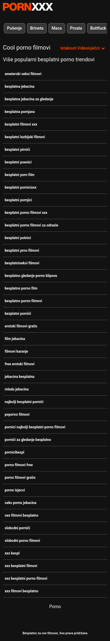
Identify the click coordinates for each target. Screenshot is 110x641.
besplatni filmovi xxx (21, 124)
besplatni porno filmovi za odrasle (31, 225)
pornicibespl (14, 452)
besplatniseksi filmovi (22, 263)
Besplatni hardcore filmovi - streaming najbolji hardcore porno (28, 7)
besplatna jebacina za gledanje (29, 99)
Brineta (36, 28)
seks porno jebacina (20, 503)
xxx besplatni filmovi (21, 566)
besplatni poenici (18, 162)
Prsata (76, 28)
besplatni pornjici (18, 200)
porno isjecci (15, 490)
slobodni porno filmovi (22, 541)
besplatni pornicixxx (20, 187)
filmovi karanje (16, 351)
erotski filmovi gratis (21, 326)
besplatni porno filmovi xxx (26, 213)
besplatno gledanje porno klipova (31, 276)
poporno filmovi (17, 414)
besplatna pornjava (20, 112)
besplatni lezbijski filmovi (25, 137)
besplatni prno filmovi (22, 250)
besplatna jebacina (19, 86)
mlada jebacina (17, 389)
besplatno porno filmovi (23, 301)
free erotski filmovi (20, 364)
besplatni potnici (18, 238)
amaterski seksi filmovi (23, 74)
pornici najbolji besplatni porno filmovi (35, 427)
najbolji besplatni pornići (24, 402)
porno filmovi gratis (20, 478)
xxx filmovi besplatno (21, 591)
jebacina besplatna (19, 377)
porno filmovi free (19, 465)
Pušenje (14, 28)
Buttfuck (98, 28)
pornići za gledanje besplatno (28, 440)
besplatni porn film (19, 175)
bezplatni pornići (18, 314)
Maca (57, 28)
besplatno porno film (21, 288)
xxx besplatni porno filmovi (26, 578)
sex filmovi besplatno (21, 515)
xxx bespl (12, 553)
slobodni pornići (17, 528)
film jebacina (15, 339)
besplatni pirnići (17, 150)
